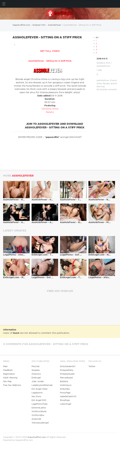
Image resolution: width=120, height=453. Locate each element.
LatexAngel (65, 404)
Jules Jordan (38, 381)
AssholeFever (103, 66)
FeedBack (8, 370)
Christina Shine (50, 109)
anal (112, 84)
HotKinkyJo (65, 385)
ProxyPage (65, 393)
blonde (103, 89)
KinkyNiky (65, 389)
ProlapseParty (66, 370)
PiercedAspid (66, 378)
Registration (9, 374)
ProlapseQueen (67, 374)
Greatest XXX (103, 63)
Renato (106, 84)
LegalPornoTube (40, 404)
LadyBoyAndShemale (42, 385)
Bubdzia (64, 381)
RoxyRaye (65, 400)
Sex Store (36, 396)
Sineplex (36, 370)
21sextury (114, 80)
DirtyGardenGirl (67, 366)
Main (5, 366)
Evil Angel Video (40, 389)
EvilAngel (36, 378)
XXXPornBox (38, 415)
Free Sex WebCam (12, 385)
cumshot (112, 89)
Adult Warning (10, 378)
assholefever (103, 80)
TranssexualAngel (40, 423)
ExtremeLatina (39, 408)
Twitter (91, 366)
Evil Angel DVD (39, 400)
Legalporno (37, 393)
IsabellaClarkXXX (68, 396)
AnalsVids (36, 419)
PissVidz (36, 366)
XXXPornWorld (39, 411)
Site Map (7, 381)
